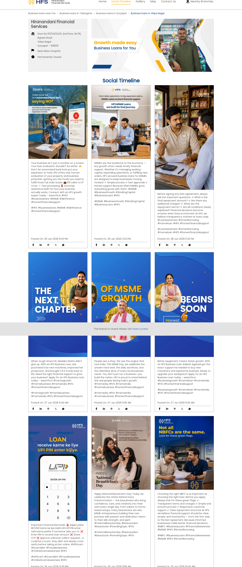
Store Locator (140, 276)
